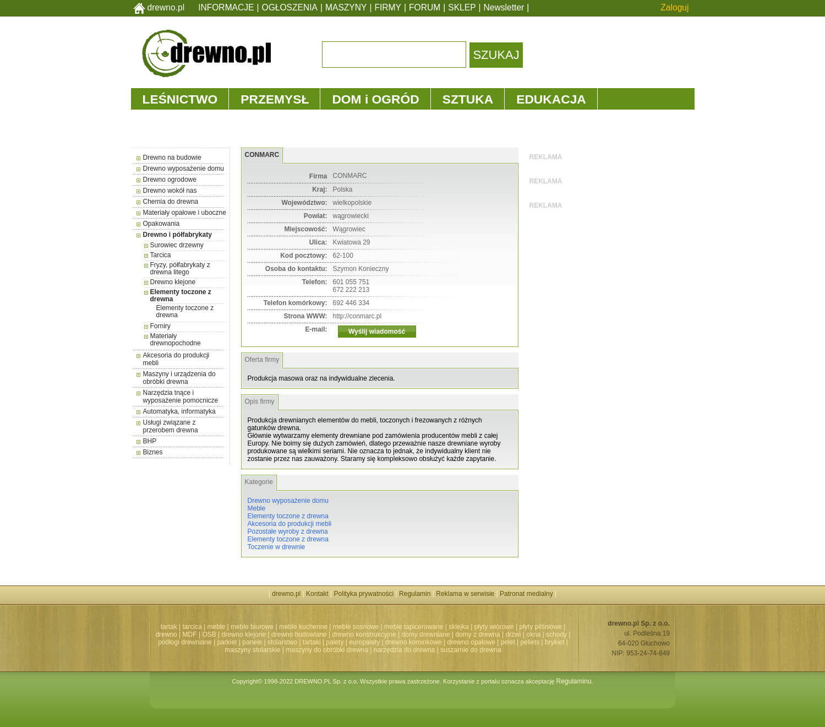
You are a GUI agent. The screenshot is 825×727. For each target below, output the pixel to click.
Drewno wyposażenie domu (183, 168)
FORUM (424, 7)
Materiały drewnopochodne (175, 339)
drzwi (513, 634)
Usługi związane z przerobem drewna (170, 426)
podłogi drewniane (184, 642)
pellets (530, 642)
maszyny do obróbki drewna (327, 650)
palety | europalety (353, 642)
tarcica (191, 627)
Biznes (153, 452)
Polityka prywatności (364, 594)
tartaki (312, 642)
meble (216, 627)
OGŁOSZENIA (290, 7)
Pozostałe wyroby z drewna (288, 531)
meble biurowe (252, 627)
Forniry (160, 326)
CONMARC (262, 155)
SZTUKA (467, 99)
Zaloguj (674, 7)
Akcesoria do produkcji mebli (290, 524)
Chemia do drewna (171, 201)
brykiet (554, 642)
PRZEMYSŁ (275, 99)
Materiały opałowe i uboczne (184, 212)
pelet (508, 642)
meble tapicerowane (413, 627)
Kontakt (317, 594)
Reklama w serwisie (465, 594)
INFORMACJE (226, 7)
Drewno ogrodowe (169, 179)
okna (533, 634)
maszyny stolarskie (252, 650)
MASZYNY (346, 7)
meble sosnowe (356, 627)
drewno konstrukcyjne (364, 634)
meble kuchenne (303, 627)
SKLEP (462, 7)
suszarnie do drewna (470, 650)
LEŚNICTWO (180, 99)
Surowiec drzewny (177, 245)
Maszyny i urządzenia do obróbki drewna (179, 378)
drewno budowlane (299, 634)
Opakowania (161, 223)
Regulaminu (574, 681)
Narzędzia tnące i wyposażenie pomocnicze (180, 396)
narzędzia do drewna (404, 650)
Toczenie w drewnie (276, 547)
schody (556, 634)
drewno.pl (166, 7)
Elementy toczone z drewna (180, 295)
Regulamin (414, 594)
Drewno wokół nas (170, 190)
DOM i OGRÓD (375, 99)
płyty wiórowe (494, 627)
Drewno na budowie (172, 157)
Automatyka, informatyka (179, 411)
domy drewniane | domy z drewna (450, 634)
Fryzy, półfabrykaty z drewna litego (180, 268)
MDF (190, 634)
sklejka (459, 627)
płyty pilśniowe (541, 627)
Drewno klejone (173, 282)
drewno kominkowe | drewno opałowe (440, 642)
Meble (257, 508)
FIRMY (387, 7)
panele (252, 642)
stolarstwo (282, 642)
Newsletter (504, 7)
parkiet (227, 642)
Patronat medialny (526, 594)
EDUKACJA (551, 99)
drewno (166, 634)
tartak (169, 627)
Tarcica (160, 255)
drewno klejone (244, 634)
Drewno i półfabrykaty (177, 234)
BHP (150, 441)
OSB (209, 634)
